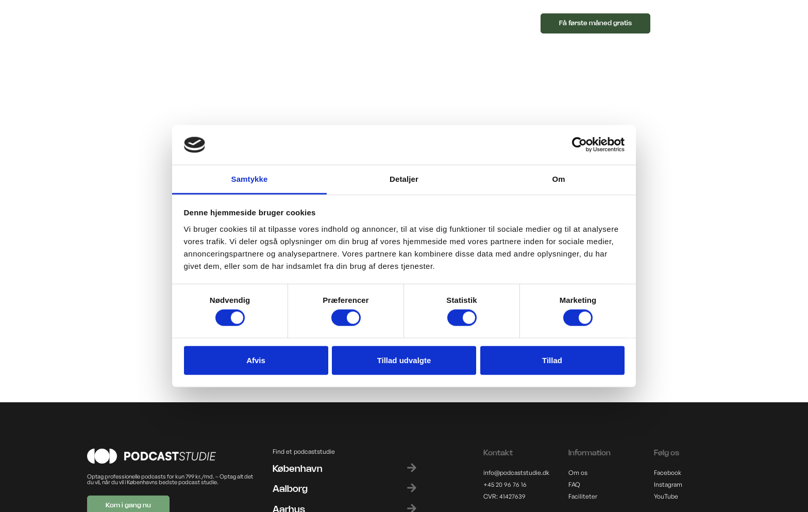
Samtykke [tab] (249, 179)
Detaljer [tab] (404, 179)
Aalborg (290, 489)
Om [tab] (558, 179)
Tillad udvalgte (404, 359)
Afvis (255, 359)
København (298, 469)
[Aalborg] (412, 488)
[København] (412, 468)
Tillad (552, 359)
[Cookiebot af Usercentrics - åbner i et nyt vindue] (579, 144)
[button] (434, 25)
